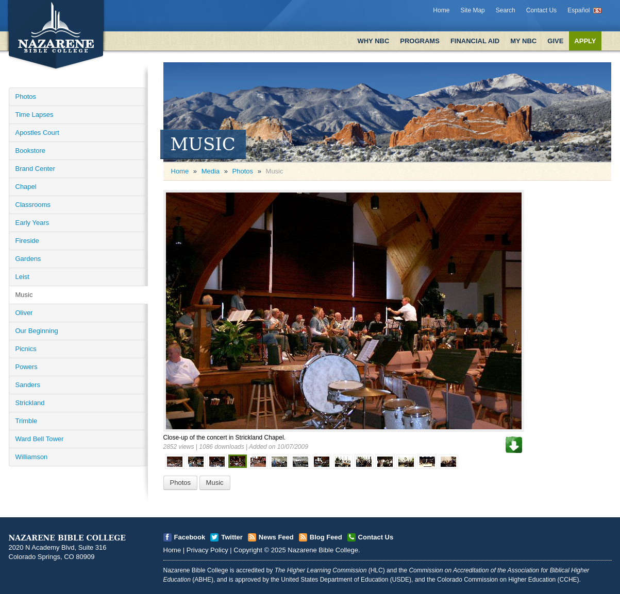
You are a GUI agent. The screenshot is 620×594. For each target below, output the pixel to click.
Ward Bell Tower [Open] (39, 439)
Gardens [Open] (28, 259)
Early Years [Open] (32, 222)
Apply (585, 41)
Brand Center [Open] (35, 168)
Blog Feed (326, 537)
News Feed (276, 537)
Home (441, 10)
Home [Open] (180, 171)
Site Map (472, 10)
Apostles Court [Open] (37, 132)
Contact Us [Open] (376, 537)
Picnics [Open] (26, 349)
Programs (420, 41)
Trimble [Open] (26, 421)
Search (505, 10)
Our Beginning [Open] (36, 331)
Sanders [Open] (27, 385)
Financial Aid (474, 41)
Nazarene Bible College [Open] (323, 550)
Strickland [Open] (30, 403)
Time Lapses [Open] (34, 114)
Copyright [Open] (247, 550)
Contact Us (541, 10)
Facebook (190, 537)
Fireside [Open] (27, 240)
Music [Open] (24, 295)
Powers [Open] (26, 367)
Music (215, 482)
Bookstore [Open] (30, 150)
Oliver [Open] (24, 313)
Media (211, 171)
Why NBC (373, 41)
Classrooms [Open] (33, 204)
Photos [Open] (25, 96)
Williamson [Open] (31, 457)
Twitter (232, 537)
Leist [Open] (22, 277)
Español (578, 10)
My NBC (523, 41)
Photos (242, 171)
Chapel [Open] (26, 186)
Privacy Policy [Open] (207, 550)
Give (555, 41)
